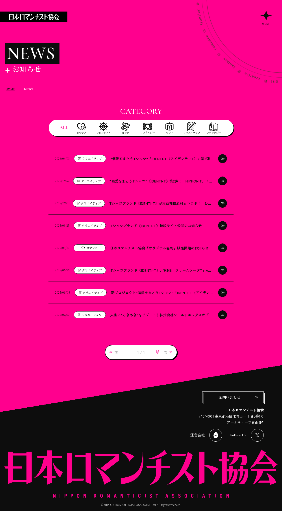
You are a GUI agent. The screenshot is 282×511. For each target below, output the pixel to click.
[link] (113, 352)
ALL (64, 127)
